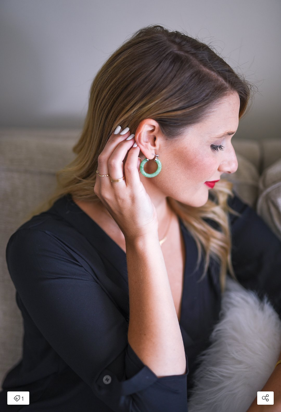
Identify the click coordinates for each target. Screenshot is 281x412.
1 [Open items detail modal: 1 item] (18, 398)
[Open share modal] (265, 398)
